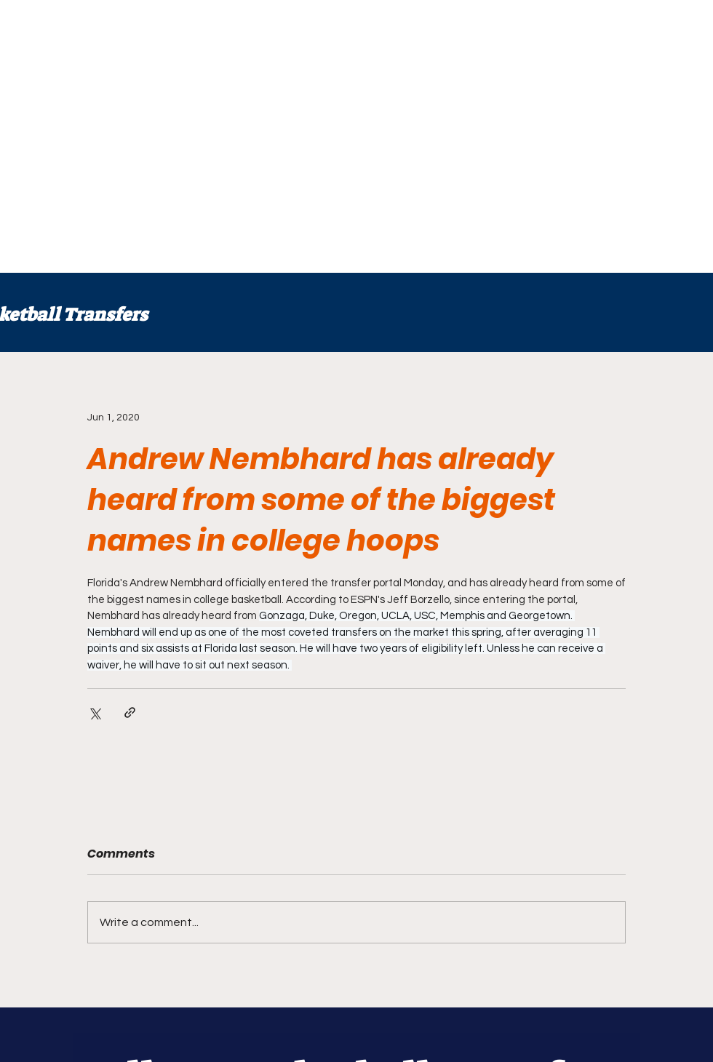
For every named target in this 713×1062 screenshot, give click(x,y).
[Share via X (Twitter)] (94, 712)
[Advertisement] (136, 136)
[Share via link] (130, 712)
